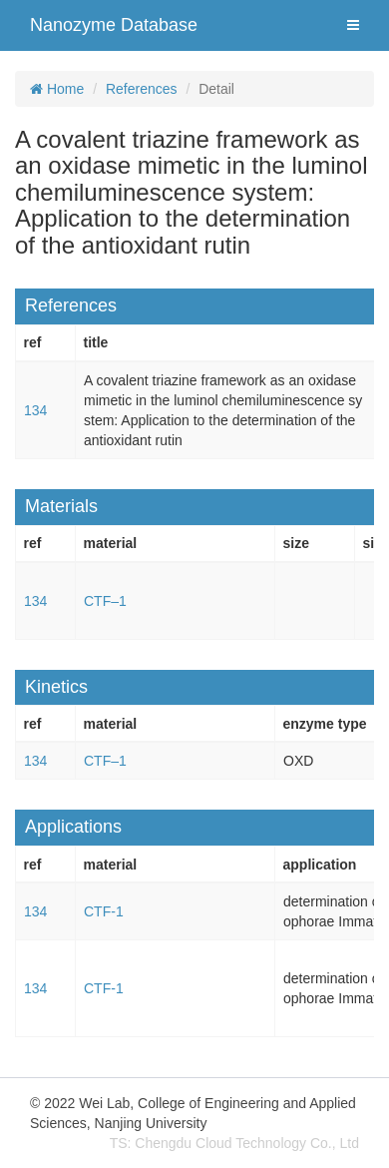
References (142, 89)
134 (35, 410)
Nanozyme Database (113, 25)
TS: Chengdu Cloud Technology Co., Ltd (234, 1143)
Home (57, 89)
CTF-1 (104, 911)
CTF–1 (105, 601)
